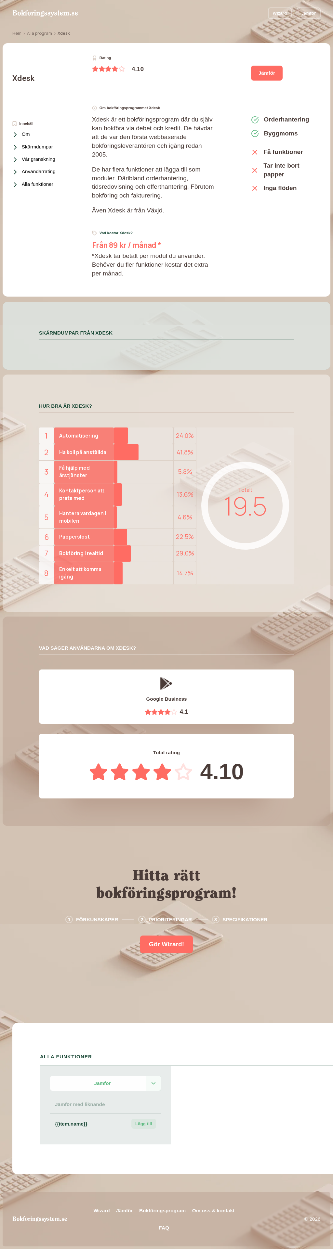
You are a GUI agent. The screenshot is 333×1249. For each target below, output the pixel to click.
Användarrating (34, 172)
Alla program (39, 33)
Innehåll (22, 123)
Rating (101, 58)
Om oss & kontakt (213, 1210)
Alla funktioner (33, 184)
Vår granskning (34, 159)
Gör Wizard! (166, 944)
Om (22, 134)
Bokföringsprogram (162, 1210)
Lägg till (143, 1123)
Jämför (308, 13)
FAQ (164, 1227)
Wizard (280, 13)
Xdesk (23, 78)
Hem (16, 33)
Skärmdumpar (33, 147)
